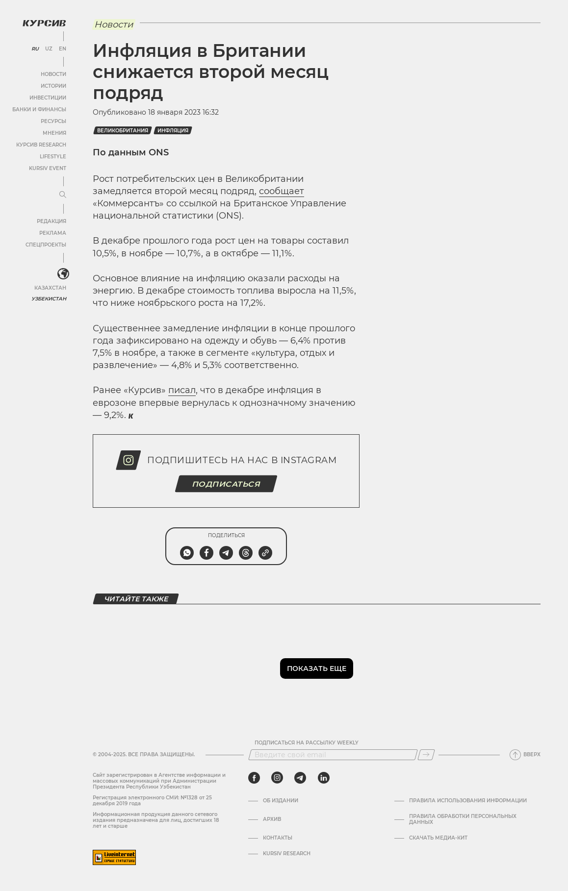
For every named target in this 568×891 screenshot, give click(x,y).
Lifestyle (53, 156)
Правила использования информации (468, 801)
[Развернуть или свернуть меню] (62, 195)
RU (35, 49)
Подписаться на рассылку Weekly (307, 743)
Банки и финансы (39, 109)
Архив (272, 819)
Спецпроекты (46, 245)
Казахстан (50, 288)
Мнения (54, 133)
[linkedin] (323, 778)
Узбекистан (48, 299)
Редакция (51, 221)
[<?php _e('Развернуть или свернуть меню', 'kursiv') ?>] (63, 274)
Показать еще (316, 668)
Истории (53, 86)
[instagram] (277, 778)
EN (62, 49)
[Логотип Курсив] (44, 23)
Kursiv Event (47, 168)
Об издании (280, 801)
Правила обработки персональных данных (462, 819)
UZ (48, 49)
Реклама (52, 233)
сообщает (281, 191)
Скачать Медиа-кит (438, 838)
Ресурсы (53, 121)
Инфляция (172, 130)
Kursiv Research (286, 854)
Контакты (277, 838)
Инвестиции (47, 98)
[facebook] (254, 778)
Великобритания (122, 130)
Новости (53, 74)
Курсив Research (41, 145)
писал (182, 390)
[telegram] (300, 778)
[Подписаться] (426, 754)
